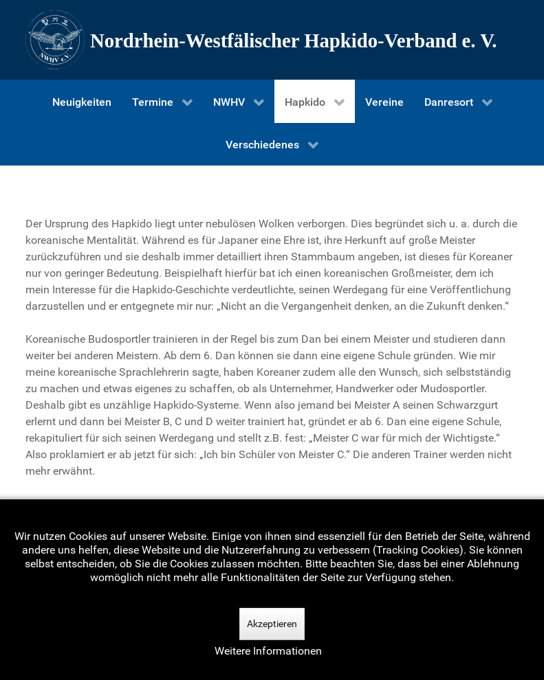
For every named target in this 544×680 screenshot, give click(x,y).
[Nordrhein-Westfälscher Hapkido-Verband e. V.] (272, 40)
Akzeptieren (272, 623)
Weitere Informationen (268, 650)
